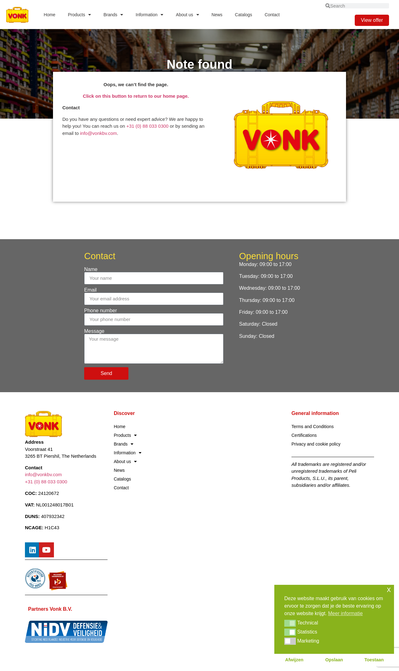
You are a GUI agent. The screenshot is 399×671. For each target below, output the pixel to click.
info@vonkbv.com (98, 133)
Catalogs (243, 14)
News (217, 14)
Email (90, 290)
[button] (290, 623)
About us (187, 14)
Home (49, 14)
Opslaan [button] (334, 659)
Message (94, 331)
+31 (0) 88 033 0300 (147, 126)
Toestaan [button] (374, 659)
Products (79, 14)
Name (91, 269)
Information (149, 14)
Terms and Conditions (312, 426)
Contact (272, 14)
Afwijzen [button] (294, 659)
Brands (113, 14)
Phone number (100, 310)
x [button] (389, 589)
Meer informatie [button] (345, 613)
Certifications (304, 435)
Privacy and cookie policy (315, 444)
